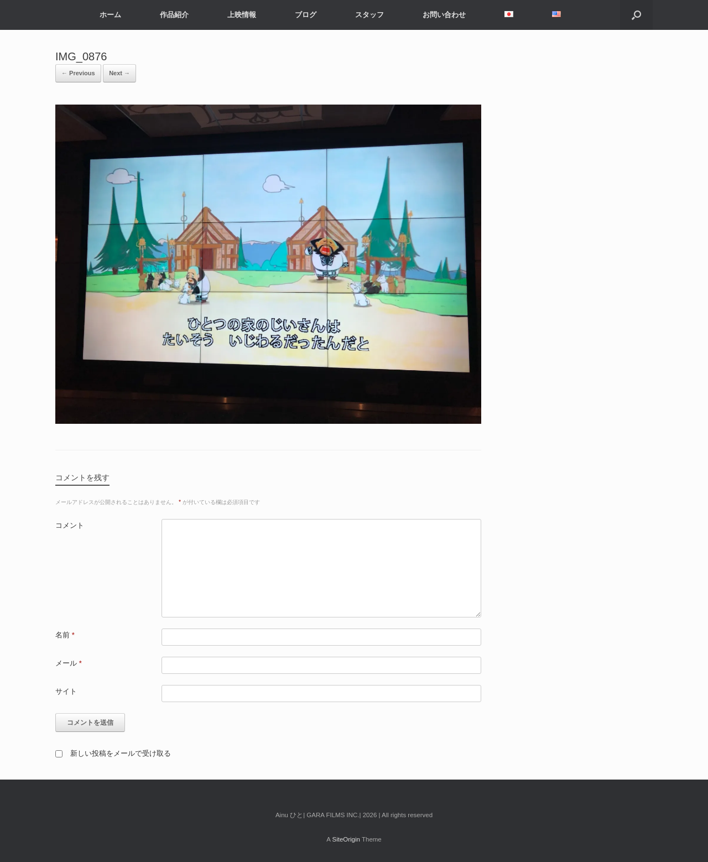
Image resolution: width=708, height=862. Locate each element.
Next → (119, 73)
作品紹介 (174, 15)
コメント (69, 525)
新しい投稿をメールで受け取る (120, 753)
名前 (65, 635)
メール (68, 663)
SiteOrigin (346, 839)
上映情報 (241, 15)
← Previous (78, 73)
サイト (66, 691)
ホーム (110, 15)
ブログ (305, 15)
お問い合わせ (444, 15)
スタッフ (369, 15)
